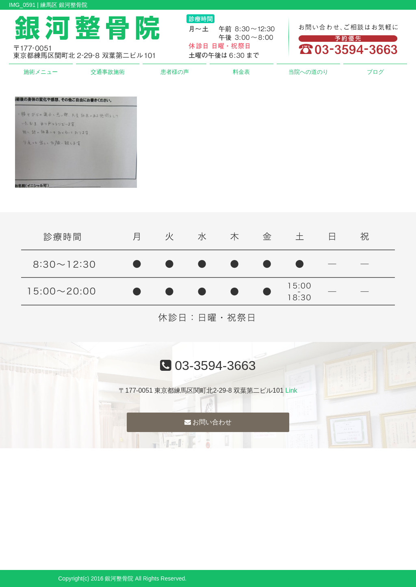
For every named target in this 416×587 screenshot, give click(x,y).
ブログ (375, 72)
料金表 (241, 72)
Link (291, 390)
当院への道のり (308, 72)
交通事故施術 (108, 72)
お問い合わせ (208, 422)
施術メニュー (41, 72)
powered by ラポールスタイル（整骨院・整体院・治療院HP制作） (273, 578)
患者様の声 (174, 72)
